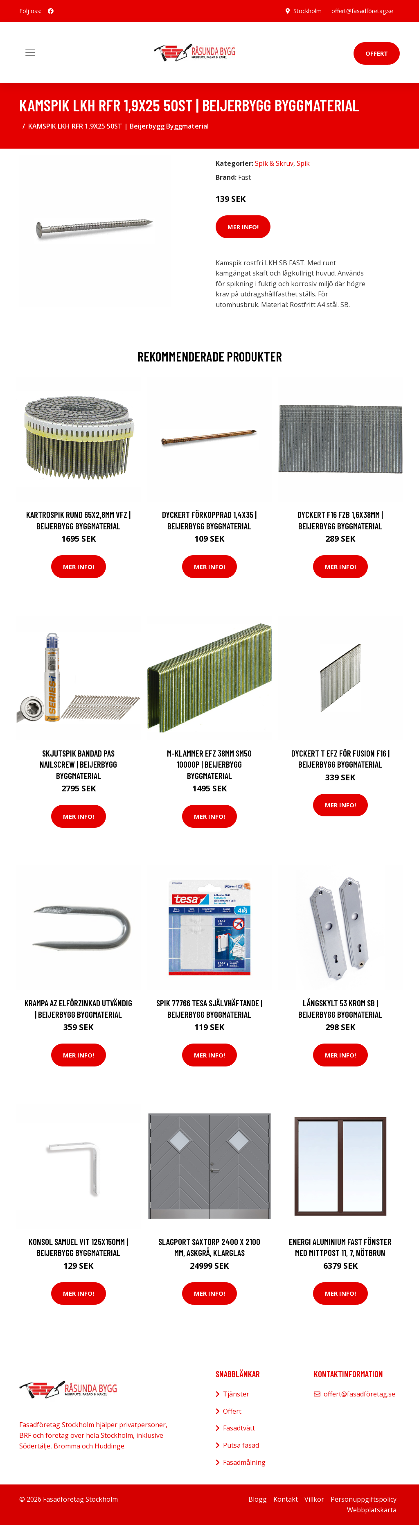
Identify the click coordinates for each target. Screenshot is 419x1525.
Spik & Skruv (274, 163)
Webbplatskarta (371, 1509)
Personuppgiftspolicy (363, 1499)
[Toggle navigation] (30, 52)
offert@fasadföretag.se (362, 11)
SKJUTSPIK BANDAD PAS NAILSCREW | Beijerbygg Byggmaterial (78, 764)
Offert (376, 53)
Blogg (257, 1499)
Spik (303, 163)
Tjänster (236, 1393)
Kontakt (285, 1499)
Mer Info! (243, 227)
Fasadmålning (244, 1462)
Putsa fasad (241, 1445)
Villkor (314, 1499)
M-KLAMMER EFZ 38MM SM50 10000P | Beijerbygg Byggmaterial (209, 764)
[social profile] (51, 11)
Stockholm (307, 11)
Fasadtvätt (239, 1427)
